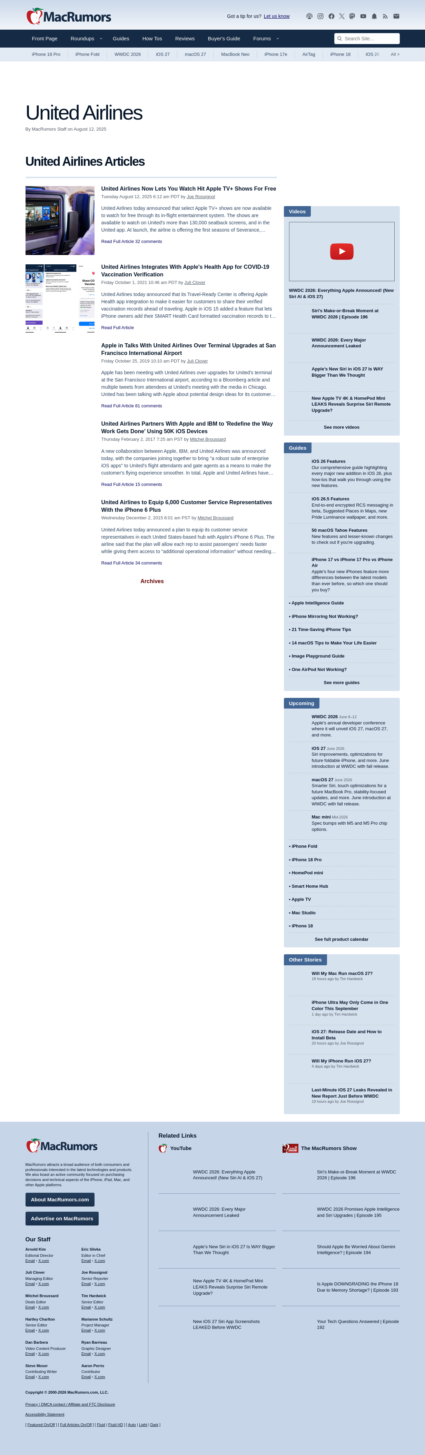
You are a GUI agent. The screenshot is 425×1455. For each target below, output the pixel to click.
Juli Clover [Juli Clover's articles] (35, 1272)
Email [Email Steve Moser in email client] (30, 1376)
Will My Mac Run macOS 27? (342, 973)
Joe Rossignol (201, 204)
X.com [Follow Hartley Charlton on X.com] (43, 1329)
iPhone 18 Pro (46, 54)
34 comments (148, 563)
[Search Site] (367, 38)
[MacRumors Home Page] (69, 16)
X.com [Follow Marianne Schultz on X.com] (100, 1329)
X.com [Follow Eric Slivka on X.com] (100, 1260)
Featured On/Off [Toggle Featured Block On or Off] (41, 1425)
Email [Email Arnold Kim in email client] (30, 1260)
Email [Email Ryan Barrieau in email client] (86, 1353)
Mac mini (321, 817)
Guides (121, 38)
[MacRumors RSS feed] (385, 16)
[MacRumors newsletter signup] (396, 16)
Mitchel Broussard (208, 439)
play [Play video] (342, 251)
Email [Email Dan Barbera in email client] (30, 1353)
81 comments (148, 405)
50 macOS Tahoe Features (340, 530)
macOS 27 (195, 54)
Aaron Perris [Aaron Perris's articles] (92, 1365)
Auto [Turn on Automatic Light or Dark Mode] (132, 1425)
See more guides (341, 682)
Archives (152, 581)
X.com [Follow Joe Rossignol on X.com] (100, 1283)
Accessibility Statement (45, 1415)
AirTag (309, 54)
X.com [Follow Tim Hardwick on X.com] (100, 1306)
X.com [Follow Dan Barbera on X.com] (43, 1353)
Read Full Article (117, 249)
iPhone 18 (340, 54)
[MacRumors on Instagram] (320, 16)
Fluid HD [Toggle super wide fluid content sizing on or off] (115, 1425)
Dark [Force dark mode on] (154, 1425)
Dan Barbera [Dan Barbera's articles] (37, 1341)
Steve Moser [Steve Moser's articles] (37, 1365)
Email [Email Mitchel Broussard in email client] (30, 1306)
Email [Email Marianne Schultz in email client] (86, 1329)
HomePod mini (307, 872)
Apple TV (301, 899)
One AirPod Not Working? (319, 669)
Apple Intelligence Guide (317, 603)
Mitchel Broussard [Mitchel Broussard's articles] (42, 1295)
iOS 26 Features (329, 461)
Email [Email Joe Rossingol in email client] (86, 1283)
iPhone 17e (276, 54)
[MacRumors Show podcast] (309, 16)
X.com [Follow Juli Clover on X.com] (43, 1283)
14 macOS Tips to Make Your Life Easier (334, 642)
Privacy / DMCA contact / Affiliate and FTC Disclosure (70, 1404)
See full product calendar (341, 939)
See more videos (341, 427)
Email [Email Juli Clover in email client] (30, 1283)
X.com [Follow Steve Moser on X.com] (43, 1376)
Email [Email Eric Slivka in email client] (86, 1260)
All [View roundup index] (395, 54)
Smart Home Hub (310, 886)
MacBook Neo (235, 54)
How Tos (152, 38)
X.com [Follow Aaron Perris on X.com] (100, 1376)
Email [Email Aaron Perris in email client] (86, 1376)
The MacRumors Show (329, 1147)
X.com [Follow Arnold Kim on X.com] (43, 1260)
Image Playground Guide (318, 656)
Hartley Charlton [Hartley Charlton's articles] (40, 1318)
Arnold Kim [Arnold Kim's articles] (36, 1248)
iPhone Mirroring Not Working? (325, 616)
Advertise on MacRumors (62, 1217)
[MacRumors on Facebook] (331, 16)
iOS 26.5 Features (330, 498)
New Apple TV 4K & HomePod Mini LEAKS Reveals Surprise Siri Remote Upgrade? (351, 404)
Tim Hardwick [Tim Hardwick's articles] (93, 1295)
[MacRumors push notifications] (374, 16)
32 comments (148, 249)
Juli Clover (195, 282)
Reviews (185, 38)
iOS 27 (163, 54)
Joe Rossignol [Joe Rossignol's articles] (94, 1272)
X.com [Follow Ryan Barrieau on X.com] (100, 1353)
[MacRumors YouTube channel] (363, 16)
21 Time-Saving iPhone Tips (321, 629)
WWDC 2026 (128, 54)
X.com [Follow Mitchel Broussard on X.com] (43, 1306)
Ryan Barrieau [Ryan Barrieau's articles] (94, 1341)
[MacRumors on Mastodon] (352, 16)
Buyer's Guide (224, 38)
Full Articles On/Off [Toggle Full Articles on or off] (76, 1425)
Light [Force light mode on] (143, 1425)
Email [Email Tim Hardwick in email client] (86, 1306)
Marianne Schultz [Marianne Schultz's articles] (96, 1318)
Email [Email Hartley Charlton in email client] (30, 1329)
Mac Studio (304, 912)
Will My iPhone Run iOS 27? (342, 1061)
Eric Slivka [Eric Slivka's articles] (91, 1248)
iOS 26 (372, 54)
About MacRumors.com (60, 1198)
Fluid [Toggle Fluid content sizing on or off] (101, 1425)
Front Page (45, 38)
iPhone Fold (87, 54)
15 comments (148, 484)
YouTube (181, 1147)
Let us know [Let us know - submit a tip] (277, 16)
